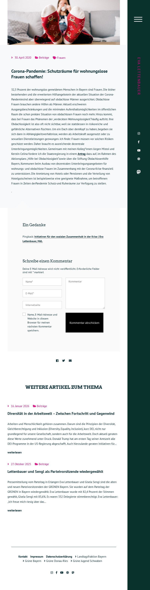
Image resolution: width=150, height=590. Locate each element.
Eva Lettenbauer (138, 76)
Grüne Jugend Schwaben (86, 561)
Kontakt (22, 556)
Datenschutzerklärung (59, 556)
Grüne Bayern (32, 561)
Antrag (82, 154)
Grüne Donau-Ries (56, 561)
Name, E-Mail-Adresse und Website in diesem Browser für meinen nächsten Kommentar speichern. (42, 322)
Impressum (36, 556)
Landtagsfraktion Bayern (90, 556)
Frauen (61, 58)
